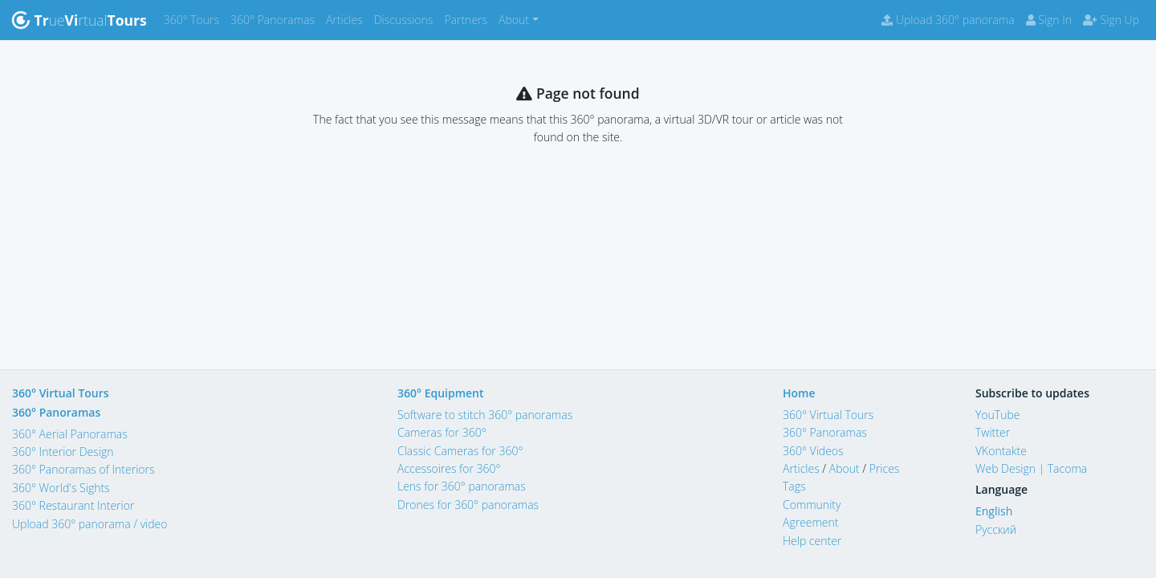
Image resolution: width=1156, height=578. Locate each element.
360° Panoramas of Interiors (83, 469)
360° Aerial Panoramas (70, 434)
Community (812, 504)
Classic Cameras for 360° (460, 450)
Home (799, 393)
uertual (79, 20)
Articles (347, 18)
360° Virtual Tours (60, 393)
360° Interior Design (62, 451)
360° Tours (194, 18)
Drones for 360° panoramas (468, 504)
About (844, 468)
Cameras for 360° (441, 432)
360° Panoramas (275, 18)
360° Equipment (440, 393)
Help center (812, 540)
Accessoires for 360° (449, 468)
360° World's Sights (61, 487)
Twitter (992, 432)
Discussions (406, 18)
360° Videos (813, 450)
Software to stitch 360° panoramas (484, 414)
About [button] (514, 19)
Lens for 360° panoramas (461, 486)
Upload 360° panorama (947, 19)
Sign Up (1111, 19)
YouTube (997, 414)
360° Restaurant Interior (73, 505)
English (993, 511)
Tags (794, 486)
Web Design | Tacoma (1031, 468)
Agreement (811, 522)
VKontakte (1001, 450)
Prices (884, 468)
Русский (995, 529)
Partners (468, 18)
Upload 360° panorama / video (90, 523)
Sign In (1049, 19)
